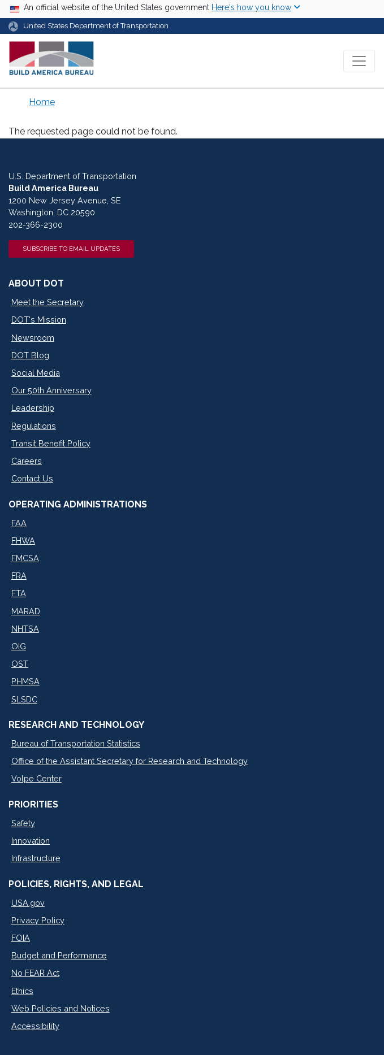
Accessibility (35, 1026)
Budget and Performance (59, 955)
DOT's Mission (38, 319)
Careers (26, 461)
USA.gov (28, 903)
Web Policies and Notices (60, 1008)
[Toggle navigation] (359, 61)
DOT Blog (30, 355)
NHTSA (25, 628)
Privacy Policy (37, 920)
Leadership (32, 408)
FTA (18, 593)
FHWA (23, 540)
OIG (18, 646)
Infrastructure (36, 858)
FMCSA (25, 558)
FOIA (20, 938)
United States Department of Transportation (96, 25)
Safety (23, 823)
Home (42, 102)
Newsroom (32, 337)
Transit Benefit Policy (50, 443)
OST (19, 663)
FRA (19, 575)
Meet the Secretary (47, 302)
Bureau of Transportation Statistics (75, 743)
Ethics (22, 991)
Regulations (33, 426)
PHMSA (25, 681)
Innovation (30, 840)
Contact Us (32, 478)
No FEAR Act (35, 973)
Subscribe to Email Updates (71, 249)
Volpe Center (36, 778)
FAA (19, 523)
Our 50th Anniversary (51, 390)
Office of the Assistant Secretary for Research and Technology (129, 761)
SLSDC (24, 699)
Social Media (35, 372)
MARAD (25, 611)
